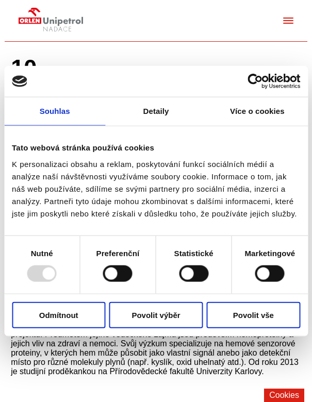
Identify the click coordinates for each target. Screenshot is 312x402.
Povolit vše (253, 314)
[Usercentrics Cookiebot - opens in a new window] (255, 81)
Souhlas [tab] (55, 111)
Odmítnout (58, 314)
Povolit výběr (156, 314)
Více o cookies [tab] (257, 111)
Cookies (284, 395)
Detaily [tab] (156, 111)
